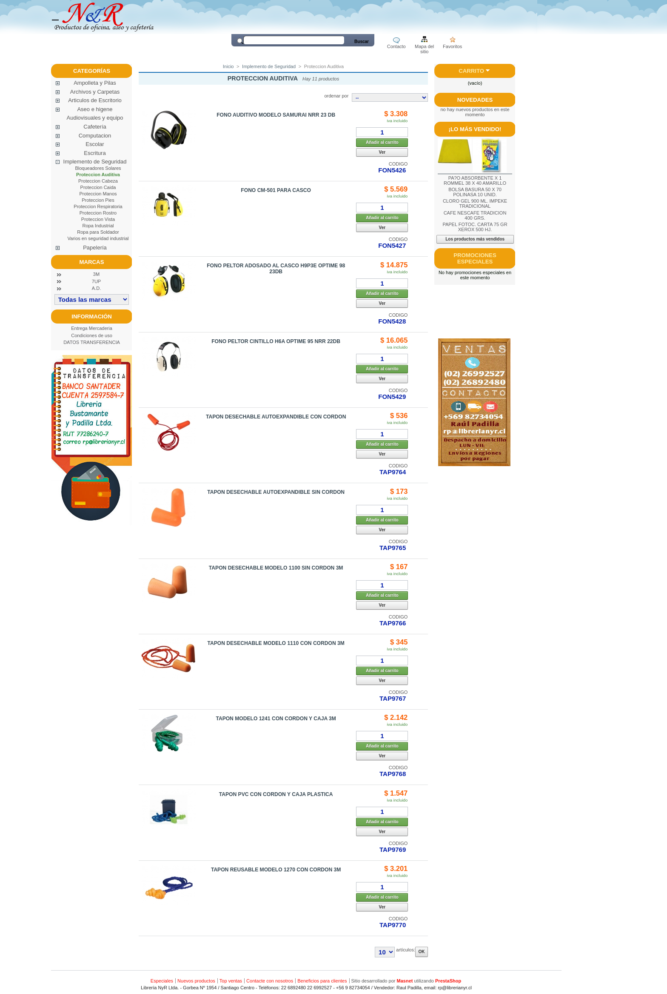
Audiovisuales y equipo (95, 118)
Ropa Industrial (98, 225)
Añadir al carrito (382, 142)
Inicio (228, 66)
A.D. (96, 288)
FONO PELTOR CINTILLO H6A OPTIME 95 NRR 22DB (275, 341)
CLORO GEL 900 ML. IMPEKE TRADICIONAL (475, 203)
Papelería (95, 247)
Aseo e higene (94, 109)
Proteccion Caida (98, 187)
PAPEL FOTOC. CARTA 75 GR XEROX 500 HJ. (474, 227)
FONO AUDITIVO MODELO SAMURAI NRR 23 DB (276, 115)
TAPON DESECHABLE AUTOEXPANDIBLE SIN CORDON (276, 492)
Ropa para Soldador (98, 232)
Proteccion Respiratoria (98, 206)
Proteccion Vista (98, 219)
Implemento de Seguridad (95, 161)
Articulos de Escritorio (95, 100)
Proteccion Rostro (98, 212)
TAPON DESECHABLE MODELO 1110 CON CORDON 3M (275, 643)
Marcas (92, 262)
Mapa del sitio (424, 47)
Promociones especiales (474, 258)
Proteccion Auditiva (98, 174)
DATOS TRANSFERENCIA (91, 342)
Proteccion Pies (98, 200)
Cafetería (94, 126)
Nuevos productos (196, 980)
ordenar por (336, 95)
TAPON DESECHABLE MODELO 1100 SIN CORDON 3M (276, 568)
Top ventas (230, 980)
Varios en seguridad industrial (97, 238)
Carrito (471, 71)
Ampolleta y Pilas (95, 83)
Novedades (475, 100)
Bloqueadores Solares (98, 168)
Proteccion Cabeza (98, 180)
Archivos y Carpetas (95, 92)
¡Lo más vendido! (475, 129)
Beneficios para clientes (322, 980)
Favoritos (452, 46)
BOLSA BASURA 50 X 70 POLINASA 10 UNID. (475, 192)
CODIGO (398, 163)
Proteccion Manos (98, 193)
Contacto (396, 46)
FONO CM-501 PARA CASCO (276, 190)
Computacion (95, 135)
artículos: (405, 949)
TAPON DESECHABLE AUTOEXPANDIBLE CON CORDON (276, 417)
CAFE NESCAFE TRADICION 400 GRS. (475, 215)
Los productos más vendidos (475, 239)
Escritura (94, 153)
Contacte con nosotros (269, 980)
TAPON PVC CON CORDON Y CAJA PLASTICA (276, 794)
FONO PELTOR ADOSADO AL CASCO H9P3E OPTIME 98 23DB (276, 269)
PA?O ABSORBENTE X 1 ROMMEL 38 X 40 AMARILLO (475, 180)
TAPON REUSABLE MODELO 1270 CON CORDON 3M (276, 870)
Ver (382, 152)
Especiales (162, 980)
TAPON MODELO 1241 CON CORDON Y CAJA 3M (276, 719)
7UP (96, 281)
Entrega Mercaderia (91, 328)
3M (96, 274)
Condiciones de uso (91, 335)
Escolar (95, 144)
